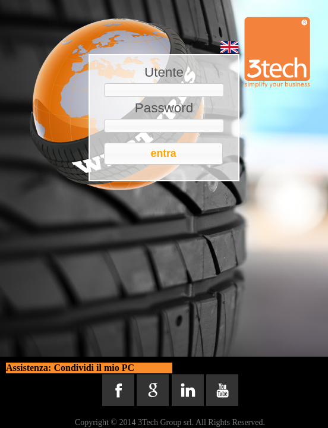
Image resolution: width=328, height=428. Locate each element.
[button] (163, 154)
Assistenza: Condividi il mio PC (70, 368)
